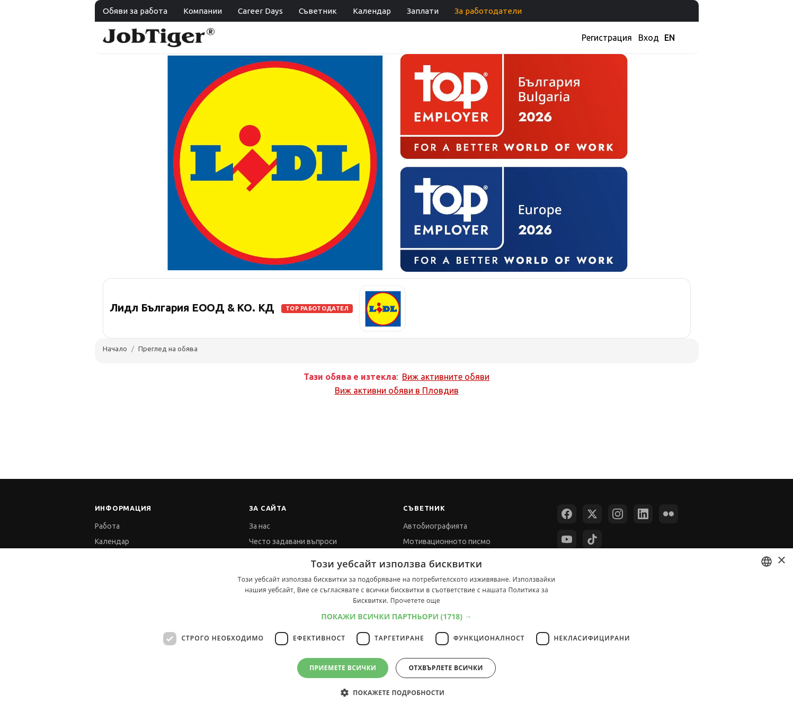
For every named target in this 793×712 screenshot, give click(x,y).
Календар (372, 10)
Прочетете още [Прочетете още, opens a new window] (415, 600)
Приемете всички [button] (342, 667)
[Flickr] (668, 513)
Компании (202, 10)
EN (669, 37)
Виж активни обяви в (397, 390)
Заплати (423, 10)
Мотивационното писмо (447, 541)
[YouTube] (566, 539)
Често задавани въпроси (293, 541)
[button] (396, 616)
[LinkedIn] (643, 513)
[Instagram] (617, 513)
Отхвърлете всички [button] (445, 667)
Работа (107, 526)
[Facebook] (566, 513)
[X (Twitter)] (592, 513)
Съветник (318, 10)
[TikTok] (592, 539)
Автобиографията (435, 526)
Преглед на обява (168, 348)
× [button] (781, 561)
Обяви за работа (135, 10)
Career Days (260, 10)
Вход (648, 37)
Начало (115, 348)
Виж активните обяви (445, 376)
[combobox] (766, 561)
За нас (259, 526)
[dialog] (396, 630)
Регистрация (607, 37)
